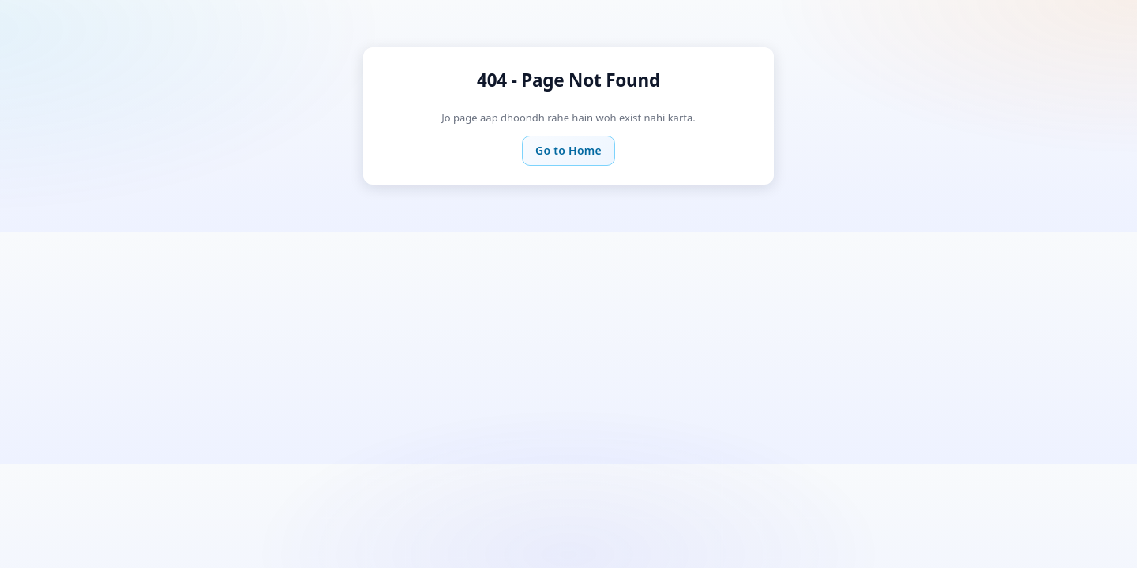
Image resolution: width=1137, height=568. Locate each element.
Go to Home (568, 150)
